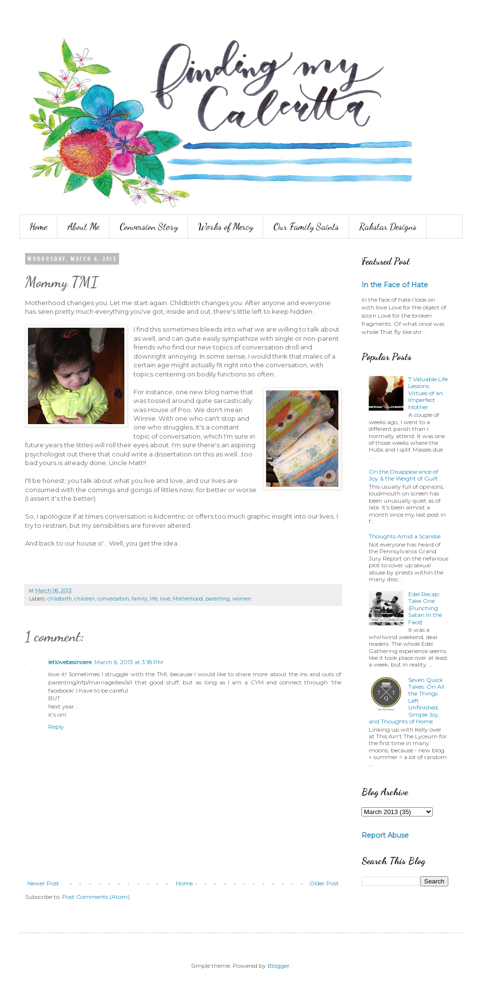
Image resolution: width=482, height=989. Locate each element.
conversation (113, 599)
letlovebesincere (70, 662)
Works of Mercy (225, 226)
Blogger (279, 965)
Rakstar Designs (387, 226)
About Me (83, 226)
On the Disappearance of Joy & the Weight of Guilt (403, 475)
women (241, 599)
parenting (217, 599)
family (139, 599)
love (165, 599)
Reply (56, 726)
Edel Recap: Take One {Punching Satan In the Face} (425, 608)
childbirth (59, 599)
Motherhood (188, 599)
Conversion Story (149, 226)
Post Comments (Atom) (96, 896)
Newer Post (43, 883)
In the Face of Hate (395, 285)
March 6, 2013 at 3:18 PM (128, 662)
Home (38, 226)
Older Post (324, 883)
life (154, 599)
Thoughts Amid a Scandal (405, 536)
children (84, 599)
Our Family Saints (306, 226)
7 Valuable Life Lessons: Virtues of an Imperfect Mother (428, 393)
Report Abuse (385, 835)
